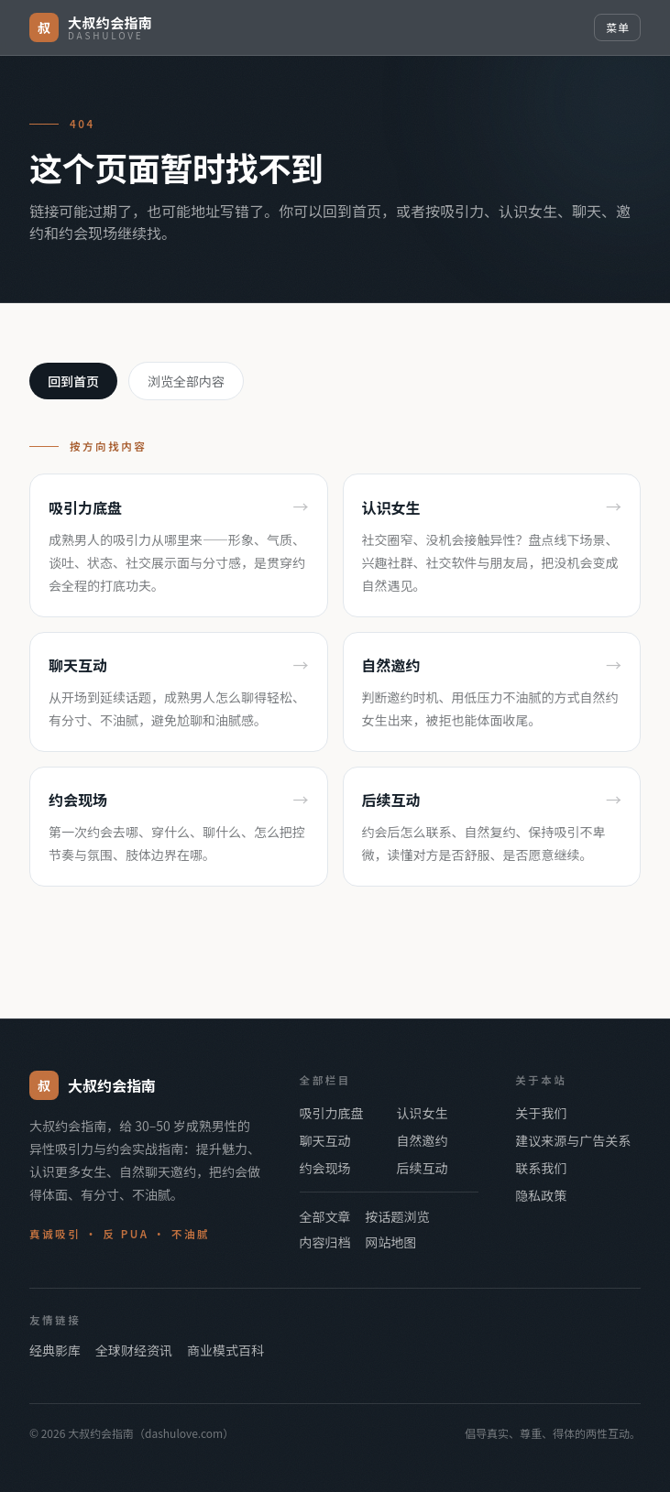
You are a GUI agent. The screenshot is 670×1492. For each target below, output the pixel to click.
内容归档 (325, 1242)
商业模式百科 (225, 1350)
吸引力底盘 (332, 1113)
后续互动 (421, 1168)
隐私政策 (540, 1195)
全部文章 (325, 1216)
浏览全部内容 (186, 381)
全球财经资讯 (133, 1350)
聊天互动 (325, 1140)
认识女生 (421, 1113)
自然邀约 (421, 1140)
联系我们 (540, 1168)
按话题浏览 (398, 1216)
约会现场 (325, 1168)
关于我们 (540, 1113)
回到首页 (73, 381)
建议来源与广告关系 (573, 1140)
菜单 (617, 27)
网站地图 (391, 1242)
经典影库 (55, 1350)
